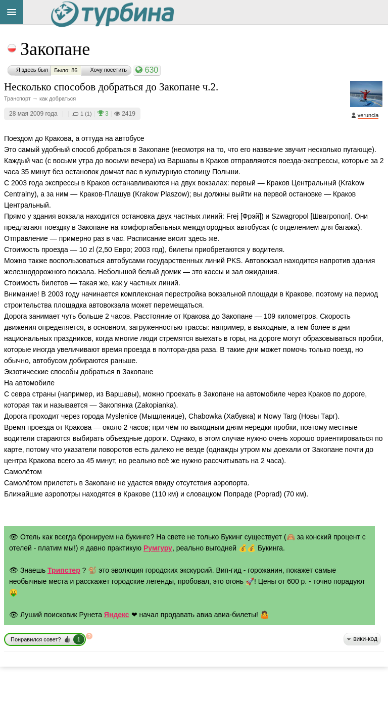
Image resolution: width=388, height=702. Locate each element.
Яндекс (116, 615)
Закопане (55, 49)
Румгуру (157, 548)
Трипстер (63, 570)
